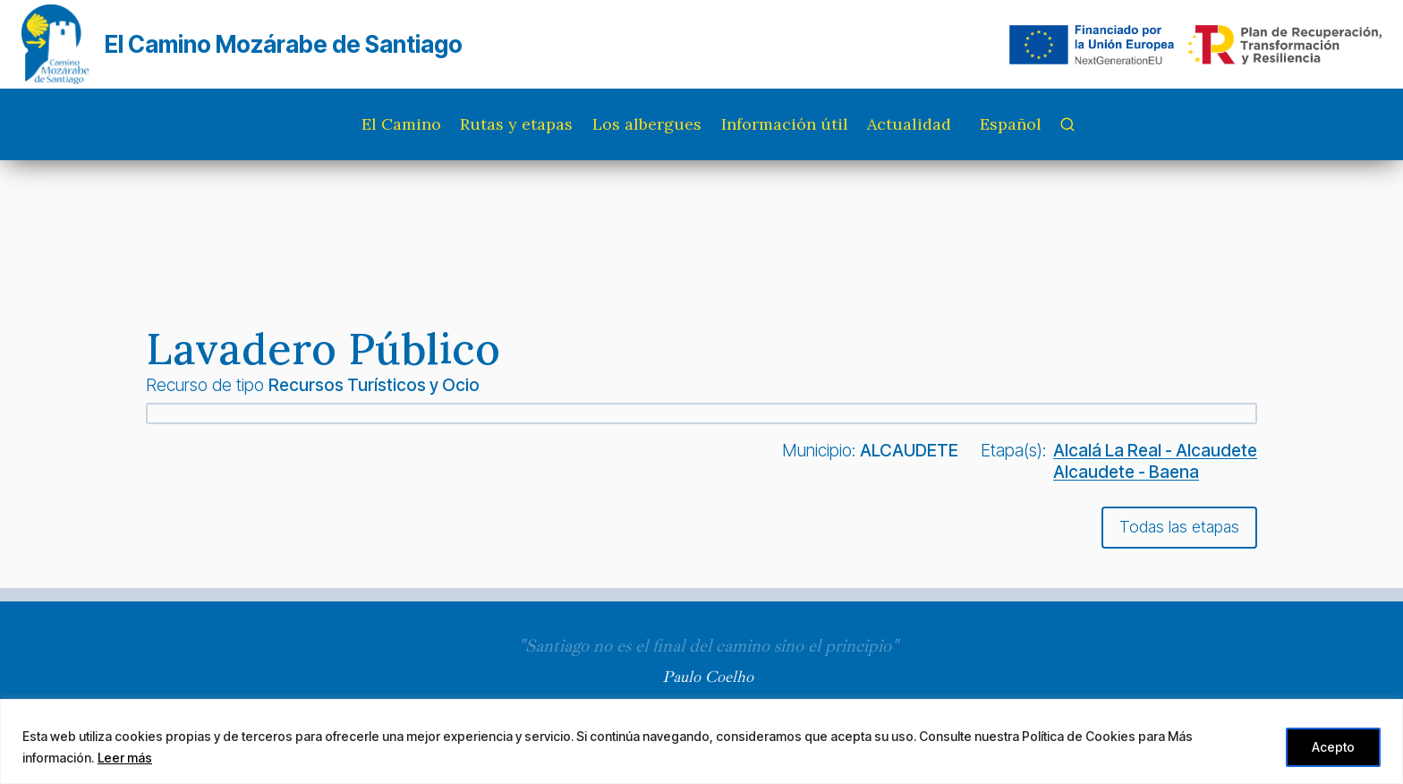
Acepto (1333, 746)
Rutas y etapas (516, 124)
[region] (701, 741)
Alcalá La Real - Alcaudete (1155, 450)
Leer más (125, 757)
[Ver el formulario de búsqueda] (1067, 124)
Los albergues (647, 124)
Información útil (784, 124)
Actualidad (909, 124)
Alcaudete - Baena (1126, 471)
